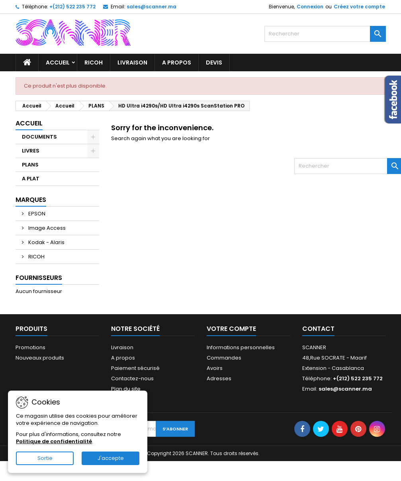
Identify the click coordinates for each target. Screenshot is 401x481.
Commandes (224, 358)
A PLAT (30, 178)
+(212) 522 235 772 (72, 6)
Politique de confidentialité (54, 441)
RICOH (93, 62)
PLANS (30, 164)
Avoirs (215, 368)
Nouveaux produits (40, 358)
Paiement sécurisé (135, 368)
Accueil (58, 62)
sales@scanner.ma (151, 6)
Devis (214, 62)
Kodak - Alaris (46, 242)
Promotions (30, 347)
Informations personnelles (241, 347)
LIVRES (30, 150)
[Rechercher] (325, 34)
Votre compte (231, 328)
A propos (176, 62)
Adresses (219, 378)
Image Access (46, 228)
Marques (31, 199)
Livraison (132, 62)
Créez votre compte (359, 6)
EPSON (36, 213)
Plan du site (126, 389)
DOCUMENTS (39, 137)
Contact (318, 328)
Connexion (310, 6)
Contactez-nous (132, 378)
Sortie (45, 458)
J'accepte (111, 458)
